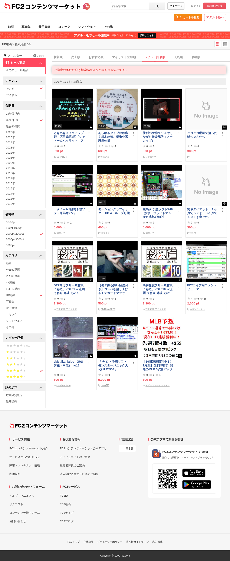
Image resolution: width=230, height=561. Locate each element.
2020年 (10, 162)
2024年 (10, 142)
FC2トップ (74, 541)
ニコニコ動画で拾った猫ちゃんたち (202, 134)
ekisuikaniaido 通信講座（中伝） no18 (68, 363)
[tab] (141, 57)
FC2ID (64, 495)
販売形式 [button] (24, 387)
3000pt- (10, 245)
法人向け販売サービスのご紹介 (79, 474)
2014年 (10, 193)
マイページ (176, 5)
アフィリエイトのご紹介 (75, 457)
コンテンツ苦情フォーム (24, 512)
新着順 (58, 57)
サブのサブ (150, 157)
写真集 (26, 27)
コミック (64, 27)
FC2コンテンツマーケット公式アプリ (83, 448)
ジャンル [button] (24, 81)
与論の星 (105, 157)
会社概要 (88, 541)
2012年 (10, 203)
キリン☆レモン (197, 309)
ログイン (196, 5)
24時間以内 (13, 113)
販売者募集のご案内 (72, 465)
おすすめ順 (96, 57)
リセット (39, 55)
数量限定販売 (14, 395)
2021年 (10, 157)
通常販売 (11, 401)
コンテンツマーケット (53, 6)
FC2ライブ (66, 512)
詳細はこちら (147, 35)
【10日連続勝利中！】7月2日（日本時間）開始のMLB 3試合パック (158, 365)
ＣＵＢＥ (105, 233)
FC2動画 (65, 504)
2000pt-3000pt (15, 239)
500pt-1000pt (14, 227)
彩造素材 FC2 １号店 (66, 309)
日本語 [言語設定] (129, 448)
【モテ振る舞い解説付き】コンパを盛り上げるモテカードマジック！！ (113, 289)
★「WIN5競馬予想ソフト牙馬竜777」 (69, 211)
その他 (108, 27)
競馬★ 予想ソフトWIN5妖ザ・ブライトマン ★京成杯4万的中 (158, 213)
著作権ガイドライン (137, 541)
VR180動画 (13, 269)
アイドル (11, 95)
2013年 (10, 198)
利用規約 (14, 474)
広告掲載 (157, 541)
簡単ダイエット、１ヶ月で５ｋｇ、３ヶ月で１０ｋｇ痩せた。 (202, 213)
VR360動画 (13, 276)
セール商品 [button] (24, 63)
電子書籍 (44, 27)
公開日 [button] (24, 106)
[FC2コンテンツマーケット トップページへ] (38, 425)
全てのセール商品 (17, 70)
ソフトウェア (87, 27)
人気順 (178, 57)
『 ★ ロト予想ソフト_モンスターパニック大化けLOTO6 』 (113, 365)
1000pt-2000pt (24, 234)
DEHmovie (61, 157)
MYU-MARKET (108, 309)
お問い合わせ (17, 521)
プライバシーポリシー (109, 541)
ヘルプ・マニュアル (21, 495)
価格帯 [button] (24, 215)
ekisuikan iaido (63, 385)
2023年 (10, 147)
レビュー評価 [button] (24, 338)
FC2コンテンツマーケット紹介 (28, 448)
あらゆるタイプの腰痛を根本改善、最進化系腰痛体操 (113, 136)
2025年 (10, 137)
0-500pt (10, 222)
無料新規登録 (214, 5)
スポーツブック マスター (157, 385)
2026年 (10, 132)
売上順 (75, 57)
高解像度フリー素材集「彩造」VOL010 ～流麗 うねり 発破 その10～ (157, 289)
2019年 (10, 168)
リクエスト (16, 504)
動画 (11, 27)
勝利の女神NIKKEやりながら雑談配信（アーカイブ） (158, 136)
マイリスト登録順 (124, 57)
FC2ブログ (66, 521)
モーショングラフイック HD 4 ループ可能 (114, 211)
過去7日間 (24, 120)
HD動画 (24, 295)
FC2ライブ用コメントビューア (202, 287)
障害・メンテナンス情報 (24, 465)
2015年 (10, 188)
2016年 (10, 183)
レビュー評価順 (154, 57)
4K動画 (10, 282)
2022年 (10, 152)
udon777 (60, 233)
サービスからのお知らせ (24, 457)
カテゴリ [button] (24, 256)
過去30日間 (13, 126)
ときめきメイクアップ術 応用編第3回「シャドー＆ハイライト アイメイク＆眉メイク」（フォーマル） (69, 137)
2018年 (10, 173)
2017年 (10, 178)
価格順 (195, 57)
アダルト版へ (215, 17)
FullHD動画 (13, 288)
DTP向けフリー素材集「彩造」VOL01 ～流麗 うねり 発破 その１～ (69, 289)
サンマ (193, 233)
